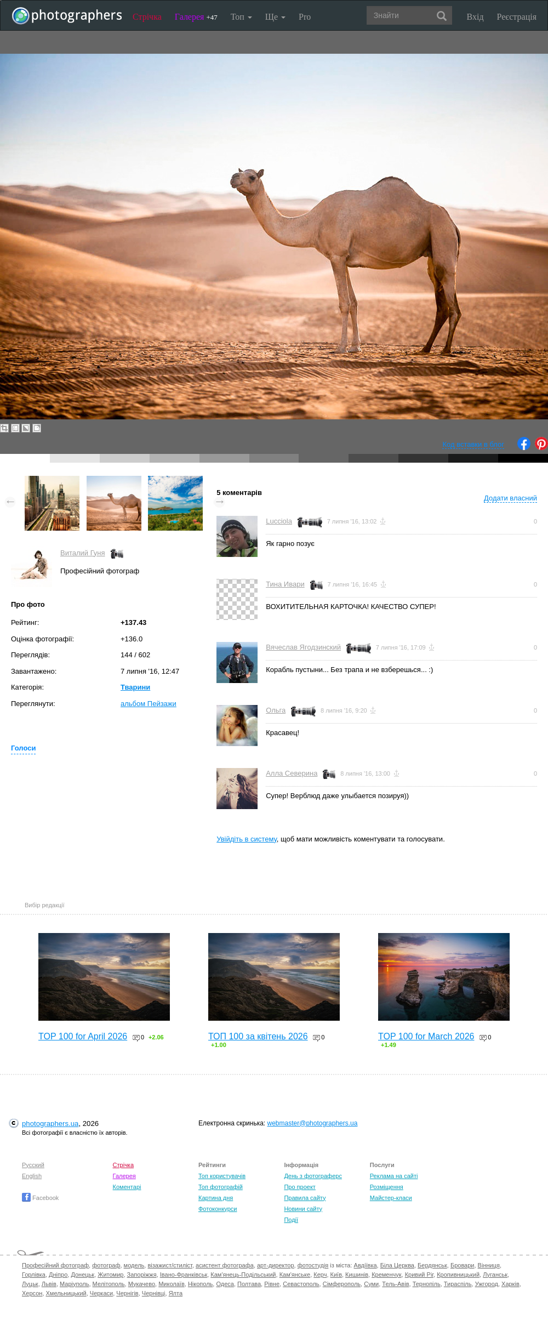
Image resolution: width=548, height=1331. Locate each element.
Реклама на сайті (394, 1176)
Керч (320, 1274)
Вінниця (489, 1265)
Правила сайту (305, 1198)
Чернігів (127, 1293)
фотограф (106, 1265)
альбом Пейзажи (148, 703)
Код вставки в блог (473, 444)
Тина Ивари (285, 584)
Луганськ (495, 1274)
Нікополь (200, 1284)
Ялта (175, 1293)
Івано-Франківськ (183, 1274)
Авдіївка (365, 1265)
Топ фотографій (220, 1187)
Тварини (135, 687)
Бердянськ (432, 1265)
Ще (275, 16)
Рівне (271, 1284)
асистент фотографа (225, 1265)
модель (134, 1265)
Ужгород (486, 1284)
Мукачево (141, 1284)
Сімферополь (342, 1284)
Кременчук (386, 1274)
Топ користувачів (222, 1176)
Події (291, 1219)
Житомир (110, 1274)
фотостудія (313, 1265)
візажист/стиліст (169, 1265)
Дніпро (58, 1274)
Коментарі (127, 1187)
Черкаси (101, 1293)
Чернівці (153, 1293)
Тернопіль (427, 1284)
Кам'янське (295, 1274)
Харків (510, 1284)
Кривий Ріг (419, 1274)
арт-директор (275, 1265)
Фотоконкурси (217, 1208)
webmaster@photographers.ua (312, 1123)
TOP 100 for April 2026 (82, 1036)
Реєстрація (516, 16)
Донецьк (82, 1274)
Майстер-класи (391, 1198)
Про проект (299, 1187)
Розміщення (386, 1187)
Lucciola (279, 521)
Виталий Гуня (82, 553)
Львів (49, 1284)
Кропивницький (458, 1274)
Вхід (475, 16)
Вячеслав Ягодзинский (303, 647)
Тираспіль (458, 1284)
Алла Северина (291, 773)
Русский (33, 1165)
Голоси (23, 748)
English (32, 1176)
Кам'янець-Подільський (243, 1274)
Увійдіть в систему (246, 839)
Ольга (276, 710)
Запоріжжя (142, 1274)
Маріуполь (74, 1284)
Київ (336, 1274)
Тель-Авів (395, 1284)
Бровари (462, 1265)
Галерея (196, 16)
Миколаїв (171, 1284)
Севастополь (301, 1284)
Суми (371, 1284)
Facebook (40, 1198)
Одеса (224, 1284)
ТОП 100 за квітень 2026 (258, 1036)
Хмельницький (66, 1293)
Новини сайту (303, 1208)
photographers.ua (50, 1123)
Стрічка (147, 16)
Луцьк (30, 1284)
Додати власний (510, 498)
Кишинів (356, 1274)
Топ (241, 16)
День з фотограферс (313, 1176)
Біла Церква (397, 1265)
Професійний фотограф (55, 1265)
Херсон (32, 1293)
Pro (305, 16)
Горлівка (33, 1274)
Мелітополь (109, 1284)
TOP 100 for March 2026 (426, 1036)
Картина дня (215, 1198)
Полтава (249, 1284)
